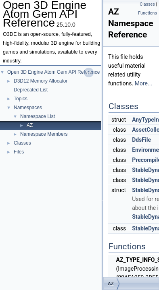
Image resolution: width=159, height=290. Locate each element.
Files (19, 152)
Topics (20, 99)
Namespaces (28, 107)
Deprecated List (31, 90)
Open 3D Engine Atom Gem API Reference (53, 72)
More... (143, 83)
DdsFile (141, 140)
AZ (30, 125)
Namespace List (37, 116)
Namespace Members (43, 134)
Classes (22, 143)
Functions (147, 13)
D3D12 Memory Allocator (40, 81)
